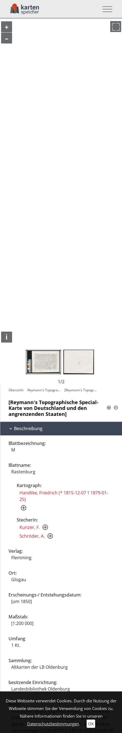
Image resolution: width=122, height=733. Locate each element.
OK (91, 723)
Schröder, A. (32, 536)
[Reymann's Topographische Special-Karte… (81, 390)
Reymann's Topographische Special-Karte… (44, 390)
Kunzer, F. (29, 527)
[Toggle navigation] (105, 9)
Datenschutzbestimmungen (53, 723)
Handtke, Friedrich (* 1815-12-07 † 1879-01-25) (63, 496)
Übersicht (15, 390)
